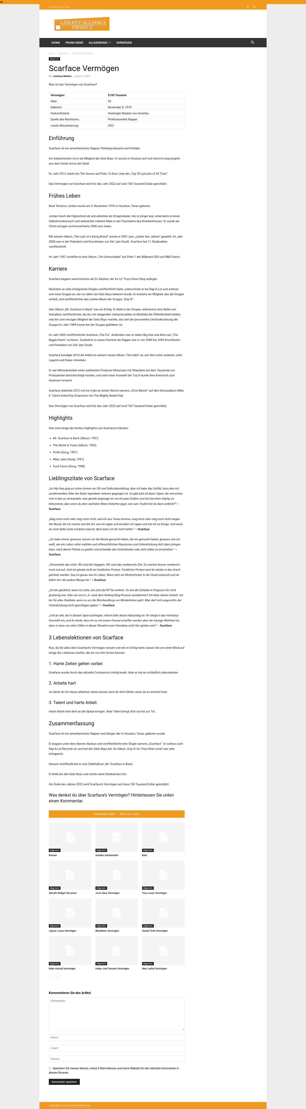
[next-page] (57, 976)
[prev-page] (51, 976)
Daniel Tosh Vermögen (155, 930)
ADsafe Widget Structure (63, 893)
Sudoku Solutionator (106, 855)
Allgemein (63, 53)
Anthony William (63, 76)
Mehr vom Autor (130, 814)
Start (51, 53)
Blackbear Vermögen (107, 930)
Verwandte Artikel (104, 814)
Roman (53, 855)
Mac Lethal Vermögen (154, 968)
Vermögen (124, 42)
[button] (252, 43)
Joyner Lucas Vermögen (62, 930)
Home (56, 42)
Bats (144, 855)
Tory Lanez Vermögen (154, 893)
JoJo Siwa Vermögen (107, 893)
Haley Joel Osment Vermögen (112, 968)
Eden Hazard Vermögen (62, 968)
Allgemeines (100, 42)
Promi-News (74, 42)
